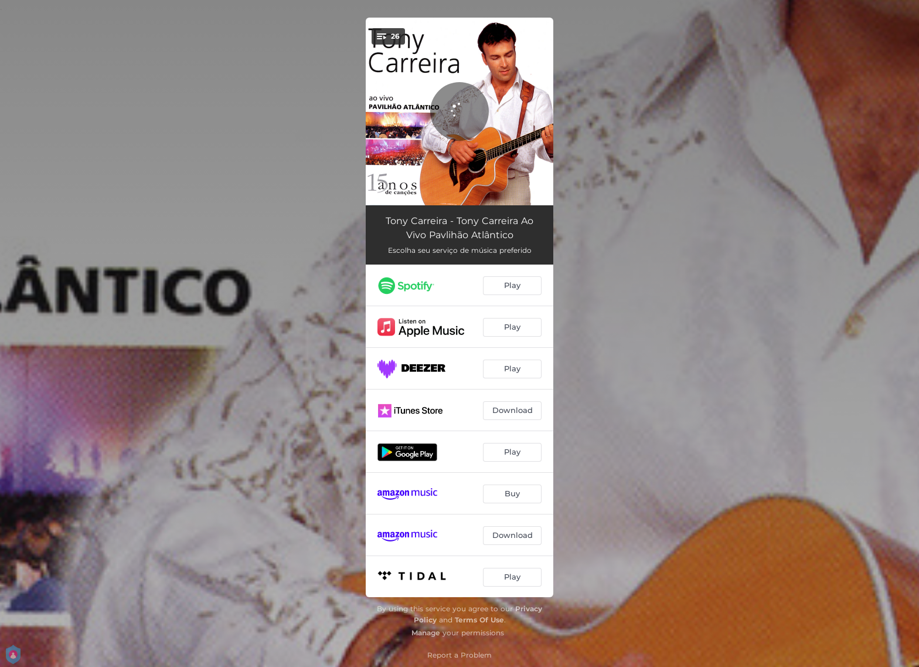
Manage (425, 632)
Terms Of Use (479, 619)
